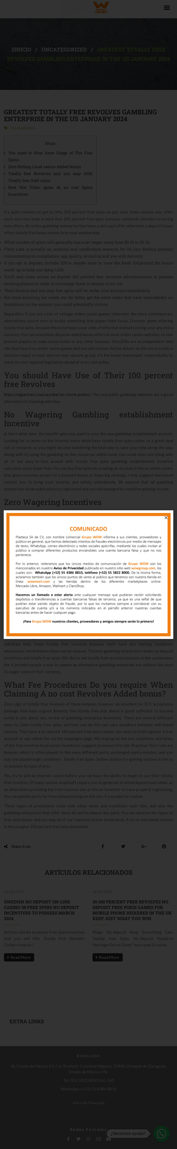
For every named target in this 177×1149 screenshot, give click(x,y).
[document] (88, 574)
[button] (166, 518)
